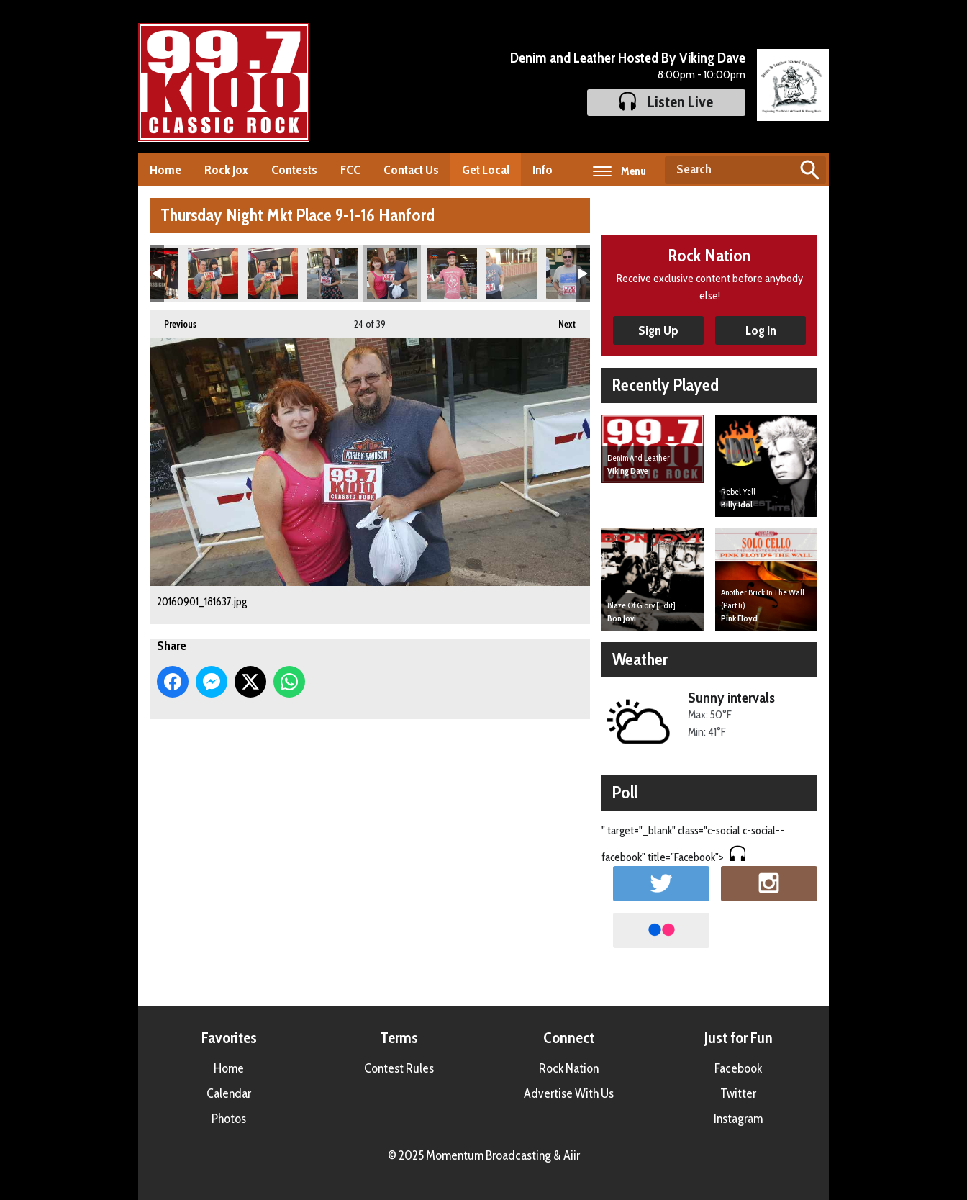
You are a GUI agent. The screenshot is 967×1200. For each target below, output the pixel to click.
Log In (760, 330)
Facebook (738, 1068)
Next (560, 320)
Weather (640, 659)
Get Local (485, 170)
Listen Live (666, 102)
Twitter (738, 1093)
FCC (350, 170)
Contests (294, 170)
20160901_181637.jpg (392, 273)
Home (165, 170)
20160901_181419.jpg (273, 273)
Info (542, 170)
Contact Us (411, 170)
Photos (229, 1119)
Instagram (738, 1119)
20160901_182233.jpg (571, 273)
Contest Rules (399, 1068)
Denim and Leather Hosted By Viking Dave (627, 57)
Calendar (228, 1093)
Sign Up (658, 330)
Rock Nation (569, 1068)
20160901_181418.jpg (213, 273)
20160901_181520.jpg (332, 273)
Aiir (571, 1155)
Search (809, 170)
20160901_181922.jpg (511, 273)
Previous (173, 320)
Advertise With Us (569, 1093)
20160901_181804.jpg (452, 273)
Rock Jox (226, 170)
